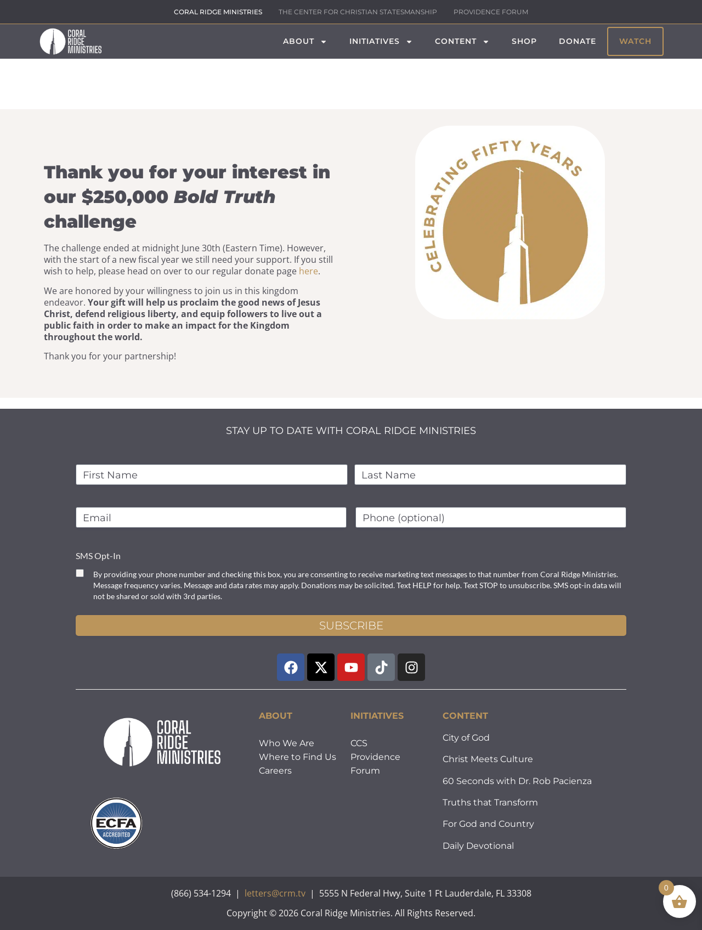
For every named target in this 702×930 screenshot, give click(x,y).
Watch (635, 41)
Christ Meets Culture (488, 759)
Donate (577, 41)
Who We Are (286, 743)
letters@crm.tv (275, 893)
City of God (466, 737)
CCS (358, 743)
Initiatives (381, 41)
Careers (275, 770)
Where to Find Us (297, 757)
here (308, 271)
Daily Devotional (478, 846)
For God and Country (488, 824)
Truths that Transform (490, 802)
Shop (524, 41)
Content (462, 41)
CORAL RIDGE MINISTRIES (218, 12)
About (305, 41)
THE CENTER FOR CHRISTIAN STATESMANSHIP (358, 12)
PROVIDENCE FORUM (491, 12)
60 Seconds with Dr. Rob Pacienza (517, 781)
